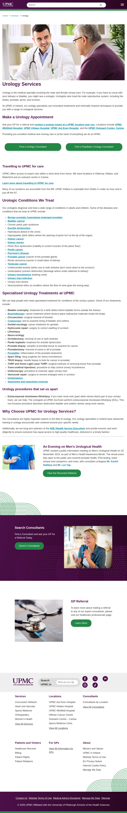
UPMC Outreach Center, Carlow (106, 128)
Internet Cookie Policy (94, 765)
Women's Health (23, 719)
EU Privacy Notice (92, 761)
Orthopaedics (22, 715)
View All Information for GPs (61, 750)
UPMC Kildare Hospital (36, 128)
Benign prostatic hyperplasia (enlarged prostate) (35, 217)
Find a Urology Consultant (33, 146)
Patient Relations (24, 761)
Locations (55, 696)
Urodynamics (15, 378)
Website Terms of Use (94, 757)
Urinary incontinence (19, 274)
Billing (18, 753)
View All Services (24, 724)
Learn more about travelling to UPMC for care (27, 183)
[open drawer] (122, 5)
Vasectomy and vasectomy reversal (28, 381)
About (87, 742)
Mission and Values (93, 748)
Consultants (90, 696)
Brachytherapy (16, 313)
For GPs (54, 742)
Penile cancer (15, 249)
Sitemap (105, 798)
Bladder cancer (16, 221)
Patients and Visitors (28, 742)
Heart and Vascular (25, 706)
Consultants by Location (95, 702)
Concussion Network (26, 702)
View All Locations (58, 728)
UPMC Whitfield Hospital (62, 710)
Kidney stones (16, 242)
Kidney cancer (16, 239)
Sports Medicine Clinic (60, 723)
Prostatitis (13, 353)
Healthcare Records (25, 748)
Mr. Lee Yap (64, 465)
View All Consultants (93, 707)
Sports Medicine (23, 710)
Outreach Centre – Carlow (62, 719)
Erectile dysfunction (19, 228)
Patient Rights (22, 757)
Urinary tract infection (20, 278)
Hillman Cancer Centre (61, 715)
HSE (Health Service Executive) (67, 428)
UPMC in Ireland (91, 753)
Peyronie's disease (18, 253)
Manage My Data (92, 769)
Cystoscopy (14, 321)
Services (20, 696)
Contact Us (21, 798)
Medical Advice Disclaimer (67, 798)
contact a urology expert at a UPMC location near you (65, 124)
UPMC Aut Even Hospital (65, 128)
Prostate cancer (16, 257)
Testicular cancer (17, 264)
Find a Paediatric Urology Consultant (94, 146)
